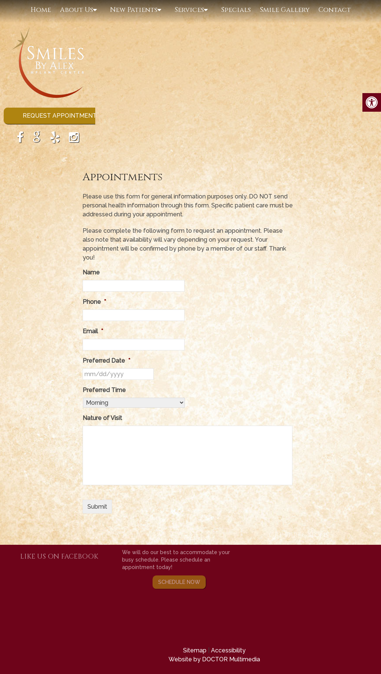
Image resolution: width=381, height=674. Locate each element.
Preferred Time (104, 390)
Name (91, 272)
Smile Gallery (285, 10)
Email (93, 331)
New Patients (133, 10)
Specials (236, 10)
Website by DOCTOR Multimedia (214, 659)
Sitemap (194, 650)
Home (41, 10)
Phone (94, 301)
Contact (334, 10)
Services (189, 10)
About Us (76, 10)
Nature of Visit (102, 418)
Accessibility (228, 650)
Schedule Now (179, 567)
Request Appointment (60, 115)
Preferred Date (106, 360)
